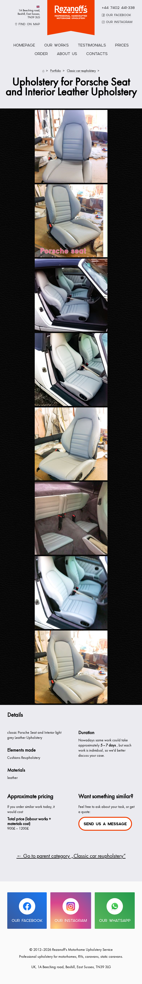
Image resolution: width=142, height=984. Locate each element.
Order (41, 53)
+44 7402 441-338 (118, 7)
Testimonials (92, 45)
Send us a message (105, 823)
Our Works (56, 45)
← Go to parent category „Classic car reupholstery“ (71, 856)
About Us (67, 53)
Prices (122, 45)
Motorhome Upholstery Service (71, 12)
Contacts (97, 53)
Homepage (24, 45)
